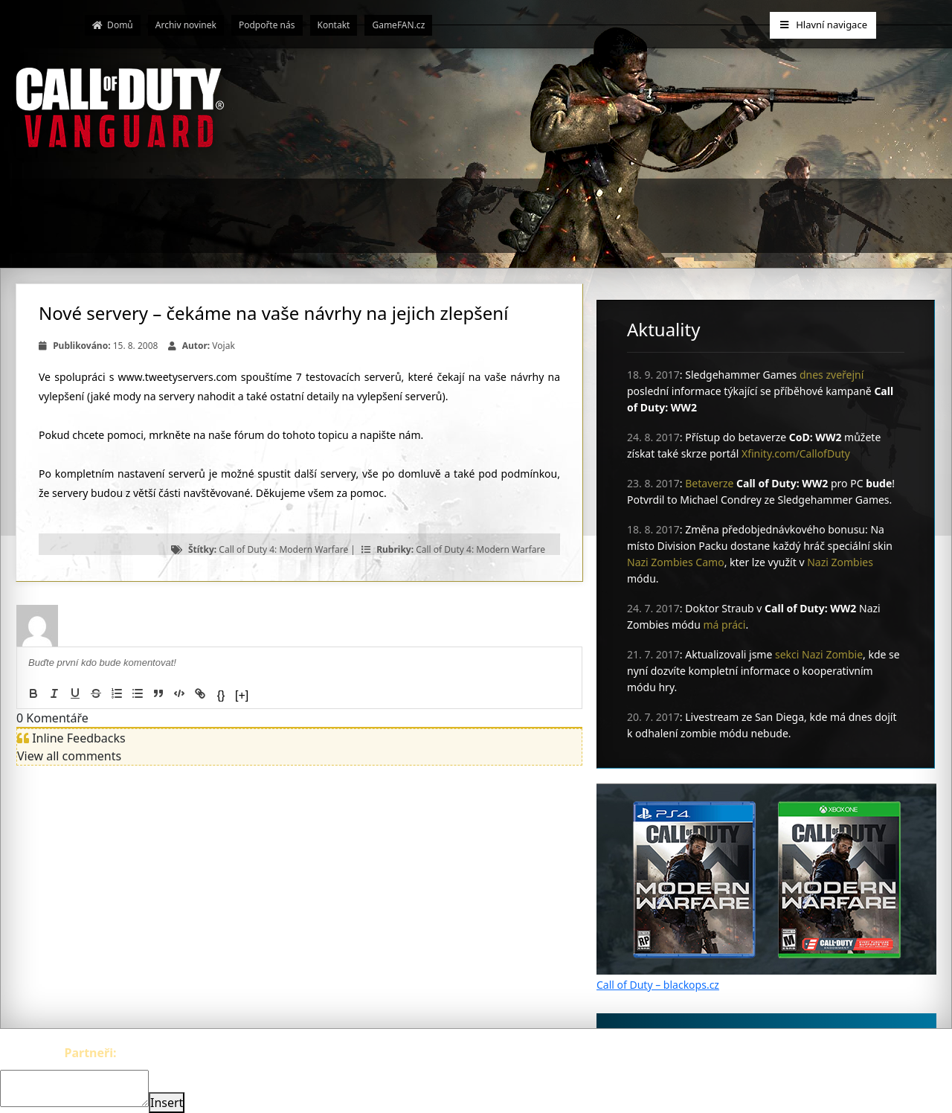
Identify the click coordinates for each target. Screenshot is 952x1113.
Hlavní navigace (823, 24)
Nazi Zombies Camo (675, 562)
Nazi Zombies (840, 562)
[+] (241, 695)
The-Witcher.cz (160, 1053)
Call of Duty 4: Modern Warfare (283, 549)
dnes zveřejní (831, 375)
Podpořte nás (267, 25)
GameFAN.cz (398, 25)
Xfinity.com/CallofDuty (796, 453)
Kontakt (334, 25)
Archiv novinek (185, 25)
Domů (112, 25)
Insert (166, 1102)
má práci (725, 625)
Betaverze (709, 483)
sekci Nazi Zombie (819, 654)
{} (221, 695)
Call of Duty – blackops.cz (657, 985)
